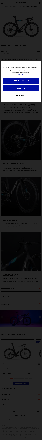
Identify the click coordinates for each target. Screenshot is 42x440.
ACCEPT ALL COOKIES (21, 81)
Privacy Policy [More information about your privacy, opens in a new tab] (19, 74)
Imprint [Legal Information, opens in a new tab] (23, 74)
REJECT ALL (21, 88)
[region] (21, 81)
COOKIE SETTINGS (21, 95)
